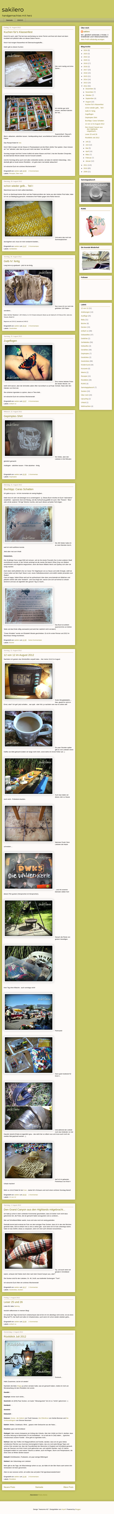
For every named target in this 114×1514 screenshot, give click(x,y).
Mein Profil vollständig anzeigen (92, 39)
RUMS (83, 384)
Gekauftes (85, 346)
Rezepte (12, 173)
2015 (86, 76)
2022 (86, 57)
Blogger (77, 1509)
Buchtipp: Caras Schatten (18, 489)
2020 (86, 60)
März (88, 155)
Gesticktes (85, 357)
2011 (86, 165)
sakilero (13, 9)
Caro (25, 1190)
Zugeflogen (10, 340)
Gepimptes (13, 477)
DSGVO (20, 20)
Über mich (19, 173)
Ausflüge (84, 316)
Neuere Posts (9, 1487)
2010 (86, 168)
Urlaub (83, 402)
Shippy (19, 1386)
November (90, 92)
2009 (86, 172)
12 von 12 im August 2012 (19, 655)
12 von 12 (12, 1197)
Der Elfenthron (44, 1418)
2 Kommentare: (33, 171)
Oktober (89, 95)
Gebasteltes (85, 335)
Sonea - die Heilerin (17, 1418)
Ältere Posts (68, 1487)
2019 (86, 63)
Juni (87, 145)
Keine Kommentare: (35, 640)
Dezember (90, 89)
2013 (86, 83)
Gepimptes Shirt (13, 416)
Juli (87, 142)
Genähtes (84, 350)
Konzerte (84, 369)
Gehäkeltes (13, 249)
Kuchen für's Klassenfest (18, 32)
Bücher (11, 642)
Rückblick (12, 1479)
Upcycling (84, 399)
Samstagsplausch (87, 387)
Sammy (16, 1306)
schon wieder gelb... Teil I (18, 185)
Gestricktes (13, 328)
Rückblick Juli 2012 (15, 1336)
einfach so (12, 404)
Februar (89, 158)
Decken (84, 327)
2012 (86, 86)
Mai (87, 148)
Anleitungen (85, 312)
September (90, 98)
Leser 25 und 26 (13, 1302)
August (88, 102)
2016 (86, 73)
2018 (86, 67)
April (87, 151)
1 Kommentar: (33, 474)
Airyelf (64, 1509)
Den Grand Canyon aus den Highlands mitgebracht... (34, 1209)
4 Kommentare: (33, 401)
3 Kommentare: (33, 1477)
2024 (86, 50)
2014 (86, 79)
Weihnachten (86, 406)
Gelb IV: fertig (12, 261)
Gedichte (84, 338)
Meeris (83, 372)
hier (20, 143)
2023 (86, 54)
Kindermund (85, 365)
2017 (86, 70)
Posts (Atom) (42, 1495)
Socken (20, 1290)
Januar (88, 161)
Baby (83, 320)
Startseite (9, 20)
